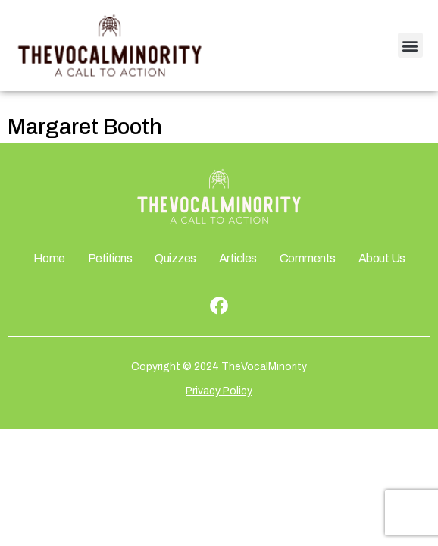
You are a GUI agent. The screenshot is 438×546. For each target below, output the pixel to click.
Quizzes (175, 258)
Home (49, 258)
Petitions (110, 258)
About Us (381, 258)
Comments (308, 258)
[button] (410, 45)
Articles (238, 258)
